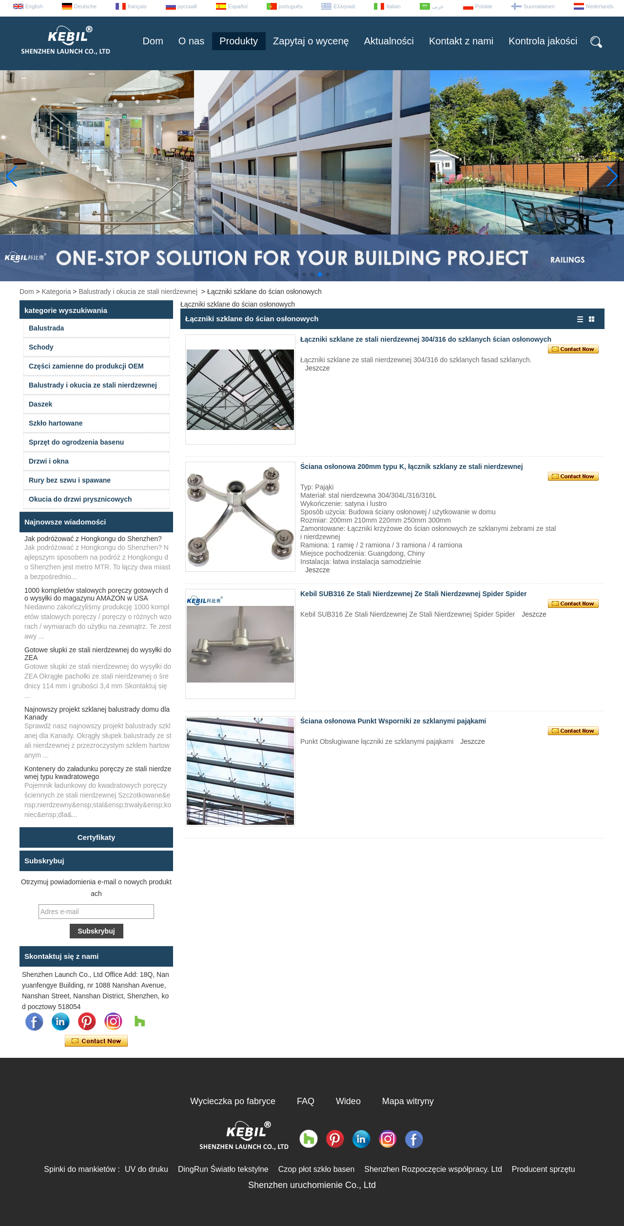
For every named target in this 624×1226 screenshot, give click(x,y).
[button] (296, 274)
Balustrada (46, 328)
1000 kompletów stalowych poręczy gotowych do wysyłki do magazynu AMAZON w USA (96, 594)
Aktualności (389, 41)
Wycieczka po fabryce (232, 1101)
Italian (393, 6)
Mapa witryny (408, 1101)
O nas (191, 41)
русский (187, 6)
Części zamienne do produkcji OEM (86, 366)
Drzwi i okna (49, 461)
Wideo (348, 1101)
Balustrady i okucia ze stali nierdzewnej (137, 291)
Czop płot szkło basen (316, 1169)
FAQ (305, 1101)
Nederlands (599, 6)
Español (238, 6)
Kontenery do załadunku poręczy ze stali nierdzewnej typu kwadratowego (97, 772)
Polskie (483, 6)
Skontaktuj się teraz (96, 1041)
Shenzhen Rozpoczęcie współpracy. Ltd (433, 1169)
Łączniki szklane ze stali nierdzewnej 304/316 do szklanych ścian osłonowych (425, 339)
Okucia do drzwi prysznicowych (80, 499)
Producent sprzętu (543, 1169)
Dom (153, 41)
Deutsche (85, 6)
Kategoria (56, 291)
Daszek (40, 404)
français (137, 6)
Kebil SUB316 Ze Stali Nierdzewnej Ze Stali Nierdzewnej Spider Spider (413, 594)
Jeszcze (317, 368)
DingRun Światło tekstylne (223, 1169)
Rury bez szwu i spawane (70, 480)
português (291, 6)
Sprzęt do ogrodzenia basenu (76, 442)
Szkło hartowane (55, 423)
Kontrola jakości (542, 41)
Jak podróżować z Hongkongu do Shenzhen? (93, 539)
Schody (41, 347)
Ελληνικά (344, 6)
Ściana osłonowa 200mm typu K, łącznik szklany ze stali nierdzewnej (411, 466)
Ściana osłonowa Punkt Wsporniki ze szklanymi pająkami (393, 721)
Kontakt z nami (461, 41)
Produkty (238, 41)
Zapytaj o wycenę (311, 41)
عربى (438, 6)
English (34, 6)
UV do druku (146, 1169)
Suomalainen (539, 6)
